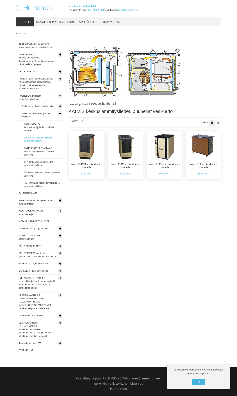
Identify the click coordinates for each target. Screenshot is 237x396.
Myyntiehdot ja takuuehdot (82, 6)
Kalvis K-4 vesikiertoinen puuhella (203, 166)
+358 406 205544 (96, 10)
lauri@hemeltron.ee (128, 10)
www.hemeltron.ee (129, 383)
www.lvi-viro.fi (104, 383)
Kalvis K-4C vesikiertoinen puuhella (125, 166)
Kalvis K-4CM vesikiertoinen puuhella (86, 166)
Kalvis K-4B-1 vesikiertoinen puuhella (164, 166)
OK (198, 382)
